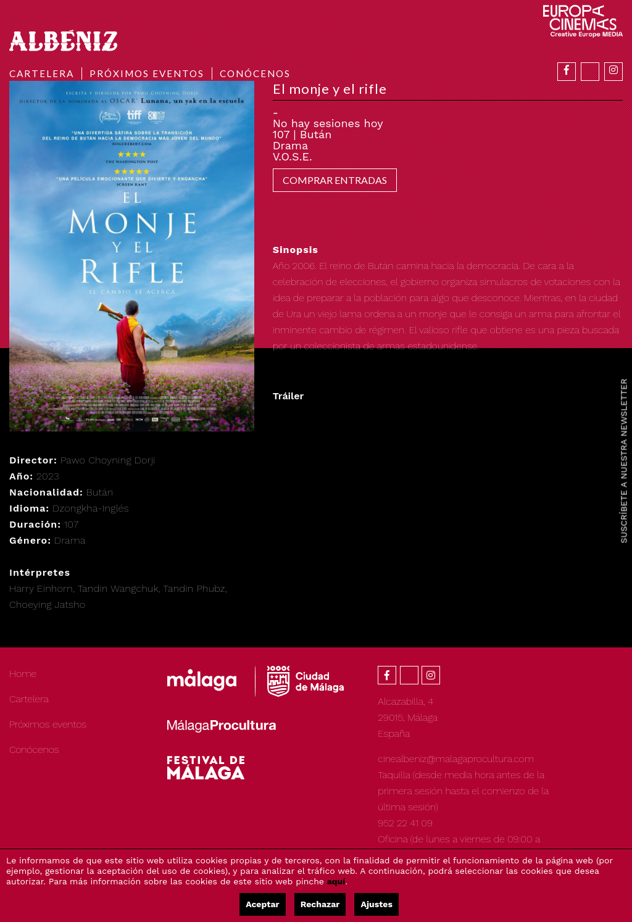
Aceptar (262, 904)
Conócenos (255, 73)
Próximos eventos (146, 73)
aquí (336, 881)
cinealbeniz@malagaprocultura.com (456, 759)
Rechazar (320, 904)
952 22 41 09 (405, 823)
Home (22, 673)
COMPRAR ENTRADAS (335, 180)
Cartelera (41, 73)
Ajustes (376, 904)
